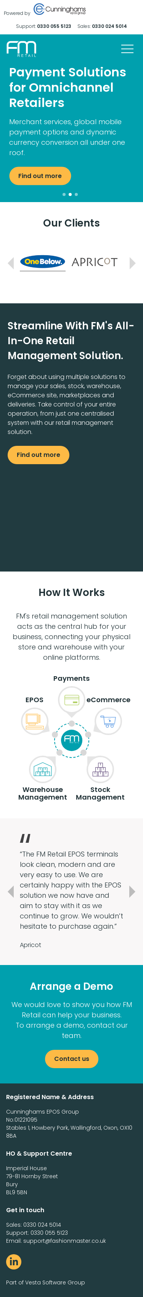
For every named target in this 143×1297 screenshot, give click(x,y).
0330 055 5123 (54, 26)
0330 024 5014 (109, 26)
